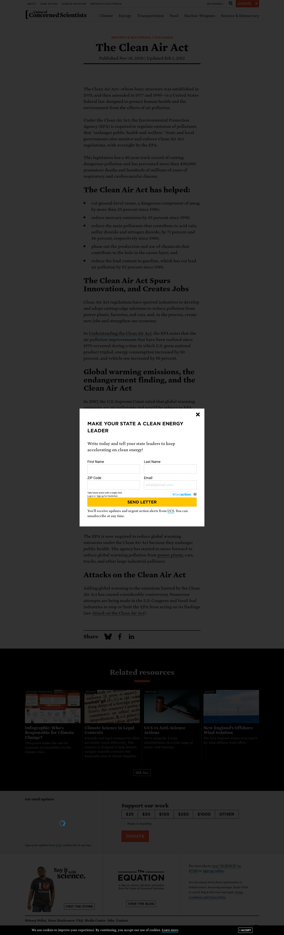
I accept (245, 930)
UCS (170, 511)
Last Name (170, 466)
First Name (113, 466)
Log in (90, 496)
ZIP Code (113, 483)
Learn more (170, 930)
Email (170, 483)
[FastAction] (181, 494)
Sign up (100, 496)
